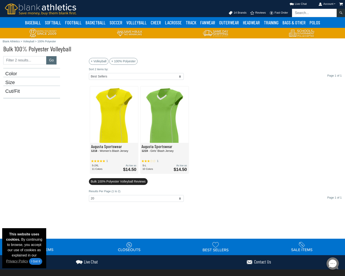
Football (73, 22)
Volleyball (136, 22)
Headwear (251, 22)
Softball (53, 22)
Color (11, 73)
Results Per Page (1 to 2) (105, 191)
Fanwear (207, 22)
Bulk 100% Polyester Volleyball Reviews (118, 181)
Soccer (116, 22)
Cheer (156, 22)
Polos (315, 22)
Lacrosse (173, 22)
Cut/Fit (12, 91)
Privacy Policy (17, 261)
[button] (294, 3)
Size (10, 82)
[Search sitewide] (314, 13)
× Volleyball (98, 61)
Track (191, 22)
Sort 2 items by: (98, 69)
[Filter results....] (24, 60)
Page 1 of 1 (334, 197)
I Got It (35, 261)
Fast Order (278, 13)
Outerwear (229, 22)
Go (51, 60)
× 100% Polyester (123, 61)
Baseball (33, 22)
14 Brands (237, 13)
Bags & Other (294, 22)
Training (271, 22)
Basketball (96, 22)
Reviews (258, 13)
